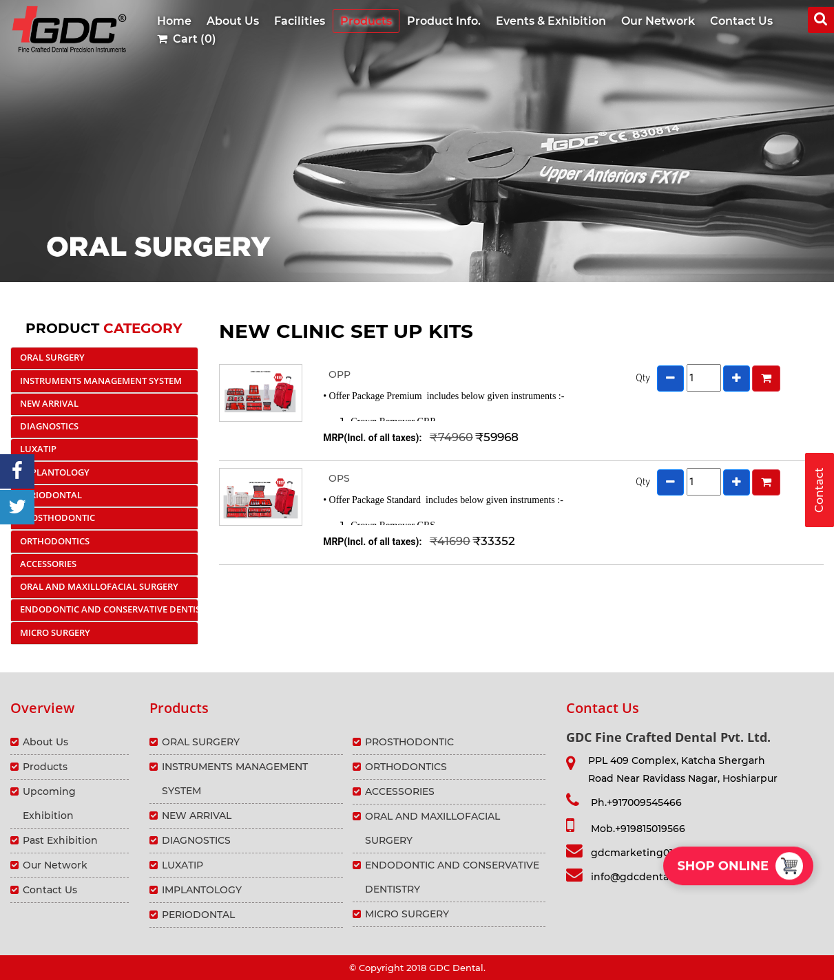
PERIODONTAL (51, 495)
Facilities (299, 21)
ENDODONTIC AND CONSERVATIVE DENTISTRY (109, 609)
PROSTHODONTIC (57, 517)
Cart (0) (186, 38)
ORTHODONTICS (55, 541)
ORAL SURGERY (52, 357)
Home (174, 21)
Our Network (658, 21)
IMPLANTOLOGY (55, 472)
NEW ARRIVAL (49, 403)
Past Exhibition (60, 840)
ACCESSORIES (48, 563)
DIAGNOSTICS (49, 426)
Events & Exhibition (551, 21)
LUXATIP (38, 449)
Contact (819, 490)
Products (366, 21)
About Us (233, 21)
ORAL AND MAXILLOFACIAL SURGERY (99, 586)
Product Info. (444, 21)
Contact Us (741, 21)
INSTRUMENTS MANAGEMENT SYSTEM (101, 380)
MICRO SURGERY (55, 632)
